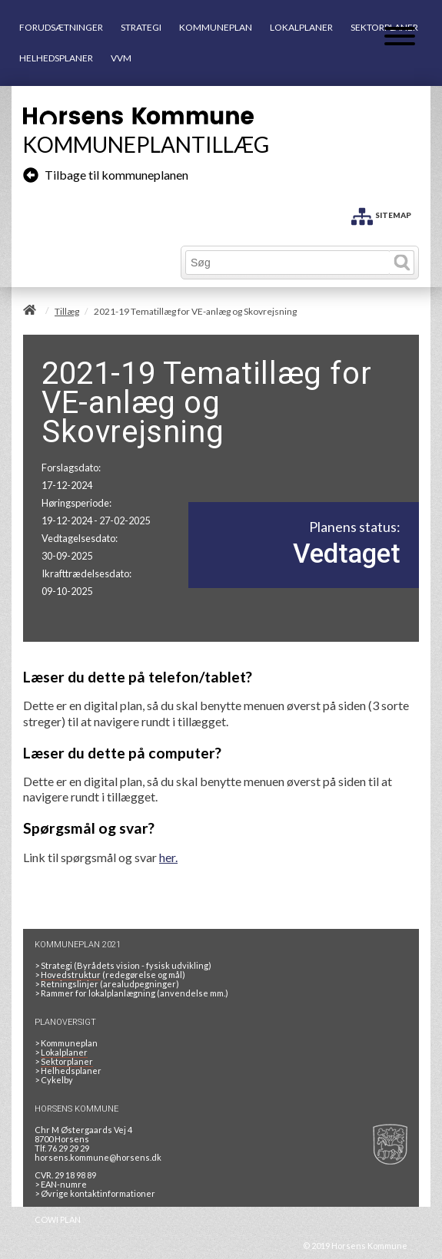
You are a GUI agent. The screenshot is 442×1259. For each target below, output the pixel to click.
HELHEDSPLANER (56, 58)
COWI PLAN (58, 1219)
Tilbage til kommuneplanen (105, 174)
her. (168, 857)
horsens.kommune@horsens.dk (98, 1157)
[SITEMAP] (381, 213)
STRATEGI (141, 27)
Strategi (56, 965)
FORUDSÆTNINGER (61, 27)
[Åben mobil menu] (400, 37)
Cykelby (57, 1080)
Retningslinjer (69, 984)
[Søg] (287, 262)
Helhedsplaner (71, 1071)
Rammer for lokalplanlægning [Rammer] (97, 993)
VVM (121, 58)
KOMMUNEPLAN (215, 27)
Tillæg (67, 311)
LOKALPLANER (301, 27)
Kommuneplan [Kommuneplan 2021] (69, 1043)
